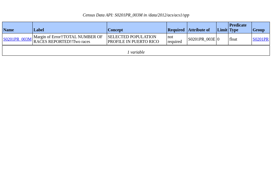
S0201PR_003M (17, 39)
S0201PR (261, 39)
